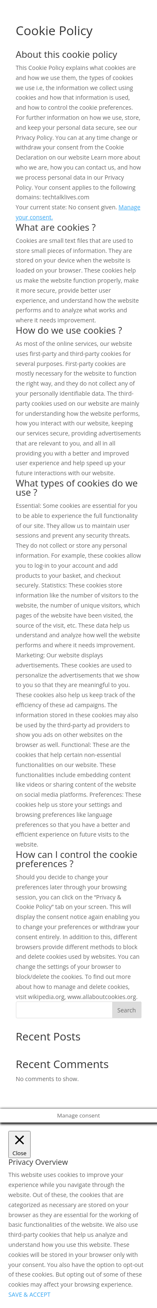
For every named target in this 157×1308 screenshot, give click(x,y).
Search (126, 1010)
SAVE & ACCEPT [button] (29, 1294)
